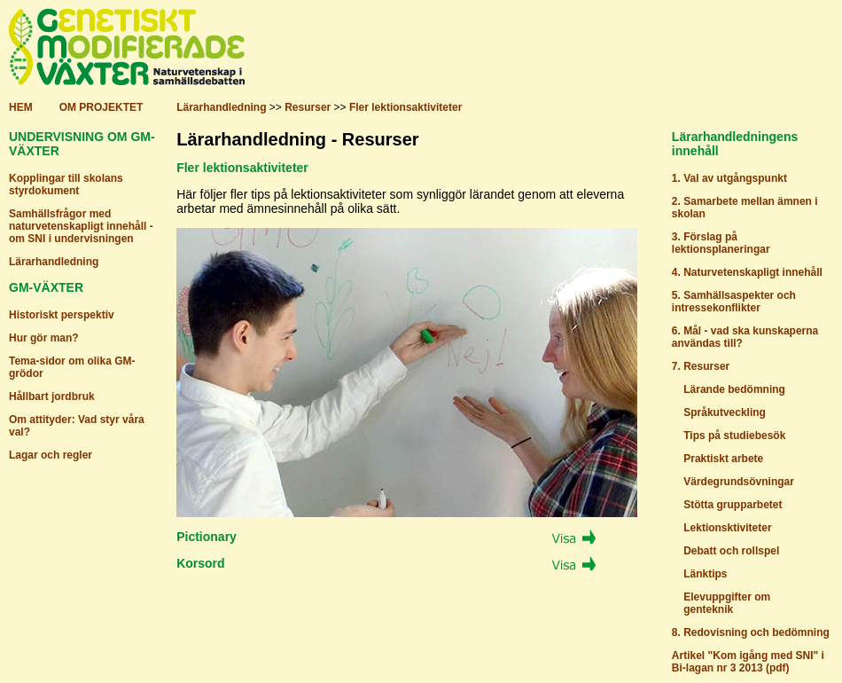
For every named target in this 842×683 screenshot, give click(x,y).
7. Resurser (700, 366)
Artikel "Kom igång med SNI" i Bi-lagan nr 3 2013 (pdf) (748, 661)
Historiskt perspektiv (61, 315)
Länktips (705, 574)
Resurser (308, 107)
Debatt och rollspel (731, 551)
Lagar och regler (50, 455)
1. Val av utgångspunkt (729, 178)
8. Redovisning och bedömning (751, 632)
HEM (21, 107)
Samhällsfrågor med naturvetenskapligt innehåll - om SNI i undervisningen (81, 226)
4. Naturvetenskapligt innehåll (747, 272)
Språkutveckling (724, 412)
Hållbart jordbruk (52, 396)
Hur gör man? (44, 338)
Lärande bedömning (734, 389)
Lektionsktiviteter (727, 528)
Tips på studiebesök (734, 435)
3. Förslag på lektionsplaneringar (721, 243)
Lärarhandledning (221, 107)
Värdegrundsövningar (738, 481)
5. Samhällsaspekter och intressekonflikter (734, 301)
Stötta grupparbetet (732, 505)
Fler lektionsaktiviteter (405, 107)
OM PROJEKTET (101, 107)
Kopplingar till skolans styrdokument (66, 184)
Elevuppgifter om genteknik (721, 603)
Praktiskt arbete (723, 458)
